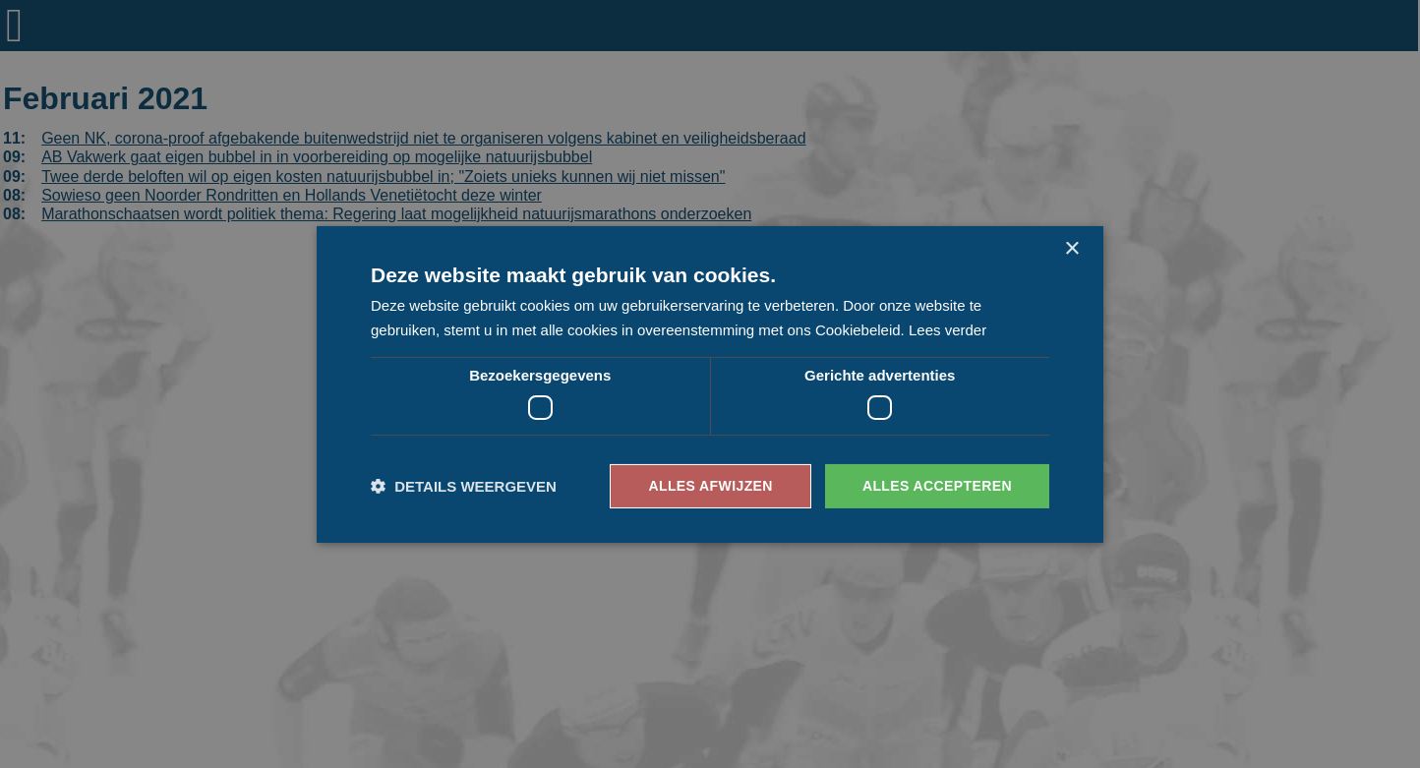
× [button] (1071, 248)
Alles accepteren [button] (937, 486)
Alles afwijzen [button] (710, 486)
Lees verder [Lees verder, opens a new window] (947, 330)
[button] (464, 486)
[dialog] (710, 384)
